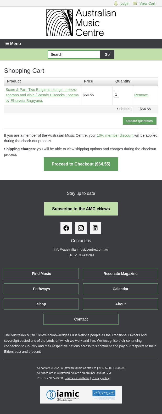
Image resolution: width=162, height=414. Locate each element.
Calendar (121, 289)
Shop (41, 304)
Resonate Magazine (121, 274)
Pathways (41, 289)
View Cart (147, 3)
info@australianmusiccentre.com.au (81, 249)
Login (124, 3)
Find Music (41, 274)
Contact (81, 319)
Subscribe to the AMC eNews (81, 209)
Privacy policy (100, 378)
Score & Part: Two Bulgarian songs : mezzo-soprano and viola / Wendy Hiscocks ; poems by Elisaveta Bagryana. (42, 95)
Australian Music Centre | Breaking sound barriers (81, 22)
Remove (141, 95)
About (120, 304)
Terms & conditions (77, 378)
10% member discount (115, 135)
